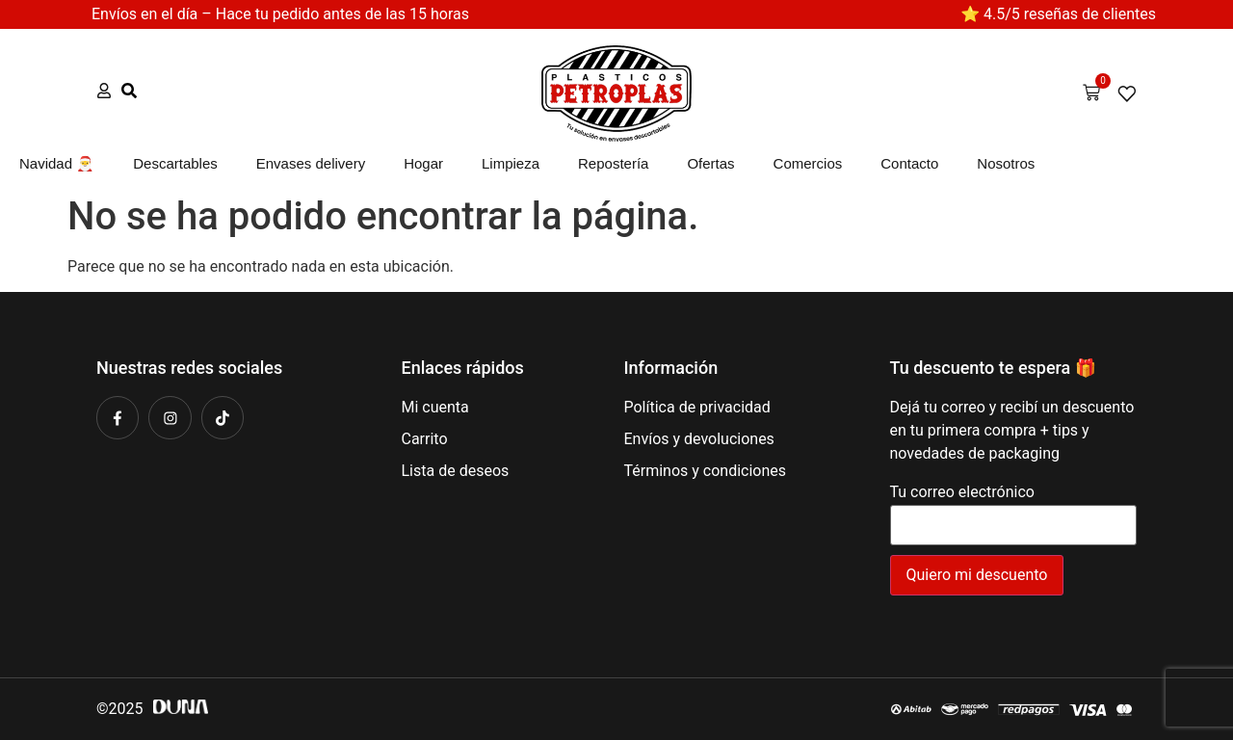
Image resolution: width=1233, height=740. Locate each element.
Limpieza (510, 163)
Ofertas (710, 163)
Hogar (423, 163)
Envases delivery (310, 163)
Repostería (613, 163)
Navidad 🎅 (56, 163)
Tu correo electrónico (1014, 509)
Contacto (909, 163)
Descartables (175, 163)
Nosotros (1006, 163)
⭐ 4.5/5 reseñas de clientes (1058, 14)
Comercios (808, 163)
